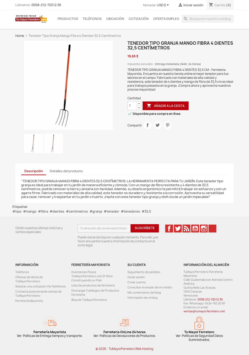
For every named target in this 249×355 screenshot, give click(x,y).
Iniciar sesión (136, 277)
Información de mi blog (142, 297)
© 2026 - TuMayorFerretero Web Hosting (124, 349)
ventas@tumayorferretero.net (204, 311)
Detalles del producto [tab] (66, 171)
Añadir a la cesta (165, 105)
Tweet (157, 125)
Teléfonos (92, 19)
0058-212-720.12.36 (46, 5)
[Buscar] (208, 19)
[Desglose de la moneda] (163, 5)
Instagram (204, 228)
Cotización (139, 19)
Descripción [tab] (33, 171)
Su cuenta (136, 265)
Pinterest (168, 125)
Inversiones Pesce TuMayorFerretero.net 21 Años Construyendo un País (92, 276)
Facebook (169, 228)
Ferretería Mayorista (29, 301)
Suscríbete (145, 228)
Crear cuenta (136, 282)
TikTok (212, 228)
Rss (186, 228)
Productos (68, 19)
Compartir (147, 125)
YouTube (195, 228)
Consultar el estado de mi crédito (149, 287)
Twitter (178, 228)
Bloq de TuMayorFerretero (89, 300)
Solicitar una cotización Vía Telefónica (40, 286)
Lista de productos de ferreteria (93, 285)
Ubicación (115, 19)
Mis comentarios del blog (144, 292)
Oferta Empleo (166, 19)
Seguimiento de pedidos (143, 272)
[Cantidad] (132, 105)
